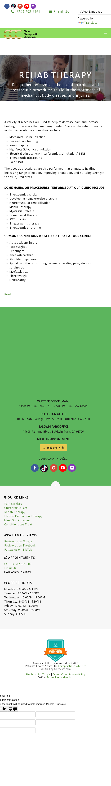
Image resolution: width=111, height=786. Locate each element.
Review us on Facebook (19, 545)
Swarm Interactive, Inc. (60, 677)
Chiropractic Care (16, 508)
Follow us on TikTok (18, 549)
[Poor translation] (12, 708)
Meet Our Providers (17, 520)
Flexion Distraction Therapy (23, 516)
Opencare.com (62, 669)
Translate (87, 22)
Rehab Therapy (14, 512)
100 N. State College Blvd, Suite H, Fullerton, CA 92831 (53, 419)
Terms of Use (60, 674)
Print (7, 294)
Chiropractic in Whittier (72, 666)
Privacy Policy (77, 674)
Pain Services (13, 503)
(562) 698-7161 (25, 11)
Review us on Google (18, 541)
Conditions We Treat (18, 524)
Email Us (59, 11)
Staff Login (44, 674)
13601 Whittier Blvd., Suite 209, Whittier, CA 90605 (53, 406)
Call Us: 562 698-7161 (18, 564)
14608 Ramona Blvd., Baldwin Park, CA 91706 (53, 431)
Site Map (31, 674)
